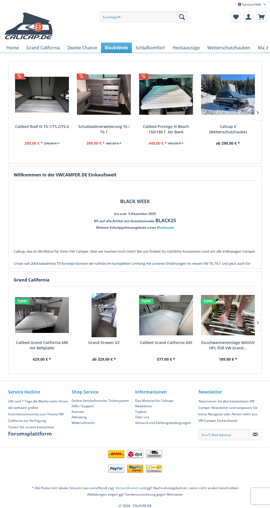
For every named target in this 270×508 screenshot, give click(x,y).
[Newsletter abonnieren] (255, 434)
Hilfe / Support (83, 406)
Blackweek (165, 227)
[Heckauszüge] (186, 48)
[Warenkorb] (261, 17)
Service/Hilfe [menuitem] (250, 4)
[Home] (13, 48)
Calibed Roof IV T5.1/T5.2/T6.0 (42, 126)
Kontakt (78, 411)
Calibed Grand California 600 (166, 342)
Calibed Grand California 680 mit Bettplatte (42, 345)
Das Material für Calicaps (154, 400)
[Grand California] (43, 48)
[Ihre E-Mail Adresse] (223, 434)
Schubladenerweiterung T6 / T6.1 (104, 129)
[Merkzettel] (235, 17)
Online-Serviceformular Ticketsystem (100, 400)
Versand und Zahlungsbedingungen (163, 422)
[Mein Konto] (248, 17)
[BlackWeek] (116, 48)
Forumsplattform (30, 433)
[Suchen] (182, 17)
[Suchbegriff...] (144, 17)
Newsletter (143, 406)
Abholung (79, 417)
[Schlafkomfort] (150, 48)
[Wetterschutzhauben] (229, 48)
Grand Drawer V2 (104, 342)
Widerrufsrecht (83, 422)
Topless (141, 411)
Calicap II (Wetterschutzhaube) (228, 129)
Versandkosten (127, 488)
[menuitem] (144, 17)
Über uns (142, 417)
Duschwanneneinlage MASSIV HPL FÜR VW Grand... (228, 345)
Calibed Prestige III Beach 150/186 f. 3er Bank (166, 129)
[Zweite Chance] (82, 48)
